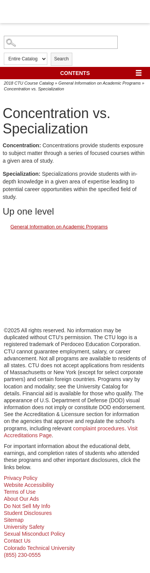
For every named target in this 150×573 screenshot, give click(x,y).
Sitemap (13, 520)
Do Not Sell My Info (27, 506)
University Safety (24, 527)
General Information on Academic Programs (99, 83)
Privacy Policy (20, 478)
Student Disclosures (28, 513)
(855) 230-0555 (22, 555)
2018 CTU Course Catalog (29, 83)
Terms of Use (19, 492)
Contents (75, 73)
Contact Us (17, 541)
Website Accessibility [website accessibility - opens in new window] (29, 485)
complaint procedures (99, 428)
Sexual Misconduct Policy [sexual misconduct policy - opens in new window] (34, 534)
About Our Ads (21, 499)
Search (61, 59)
